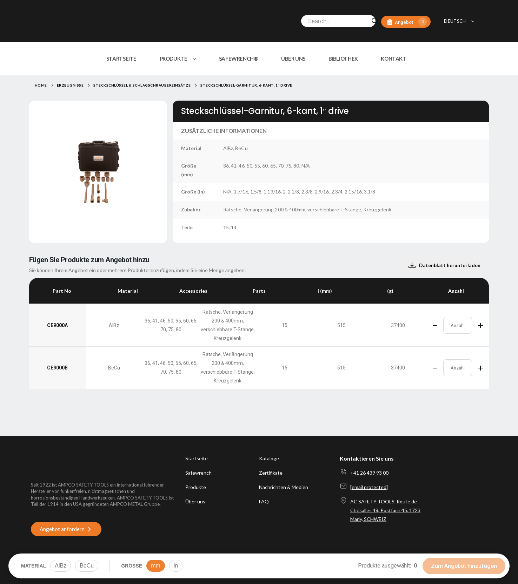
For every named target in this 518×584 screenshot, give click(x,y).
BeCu (87, 566)
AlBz (60, 566)
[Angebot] (406, 22)
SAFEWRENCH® (238, 58)
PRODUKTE (173, 58)
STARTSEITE (121, 58)
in (176, 566)
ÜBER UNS (293, 58)
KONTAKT (393, 58)
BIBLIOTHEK (343, 58)
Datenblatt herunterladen (444, 265)
